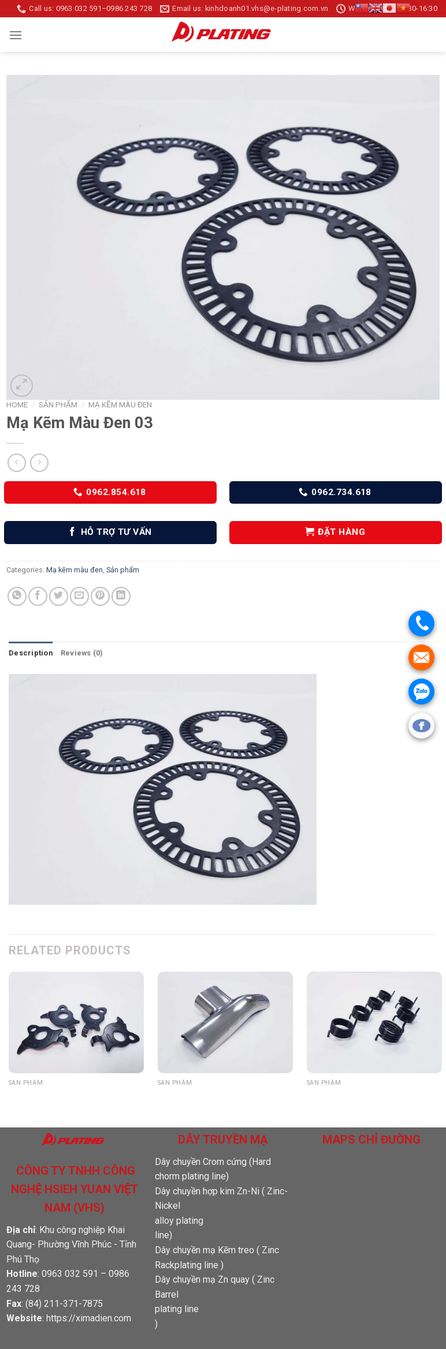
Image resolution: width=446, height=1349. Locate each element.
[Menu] (16, 35)
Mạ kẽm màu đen (120, 404)
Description (31, 653)
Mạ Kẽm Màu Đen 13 (354, 1095)
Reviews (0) (82, 653)
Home (17, 404)
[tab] (31, 653)
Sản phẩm (58, 404)
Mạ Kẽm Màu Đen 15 (56, 1095)
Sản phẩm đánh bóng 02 (213, 1095)
